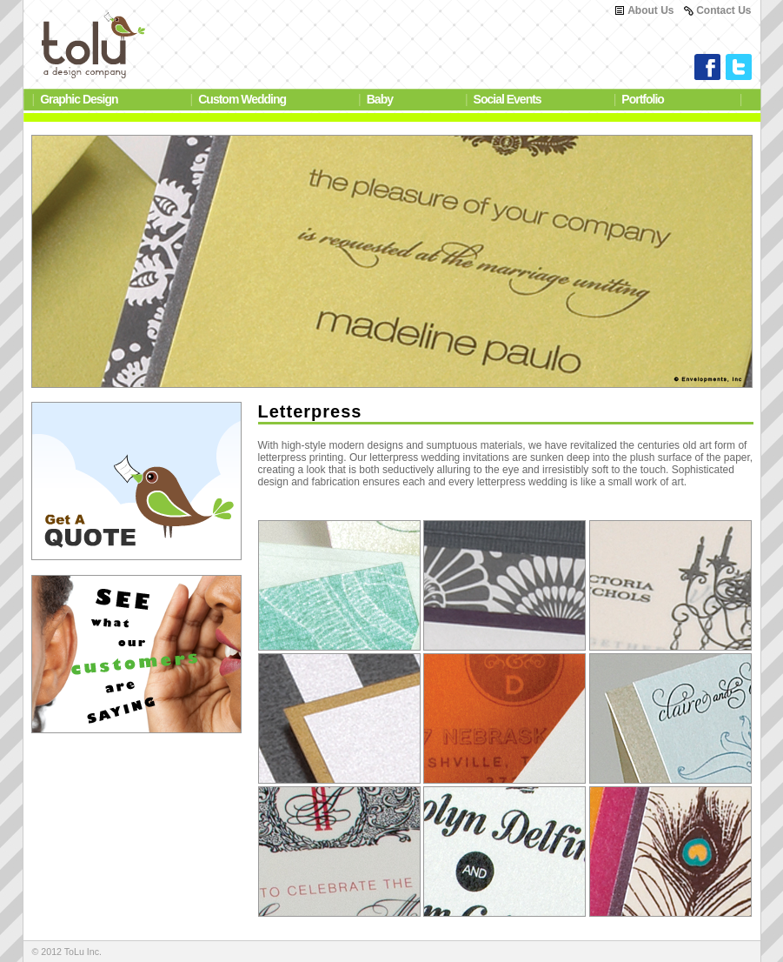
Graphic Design (78, 99)
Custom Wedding (242, 99)
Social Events (507, 99)
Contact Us (723, 10)
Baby (380, 99)
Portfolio (642, 99)
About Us (650, 10)
